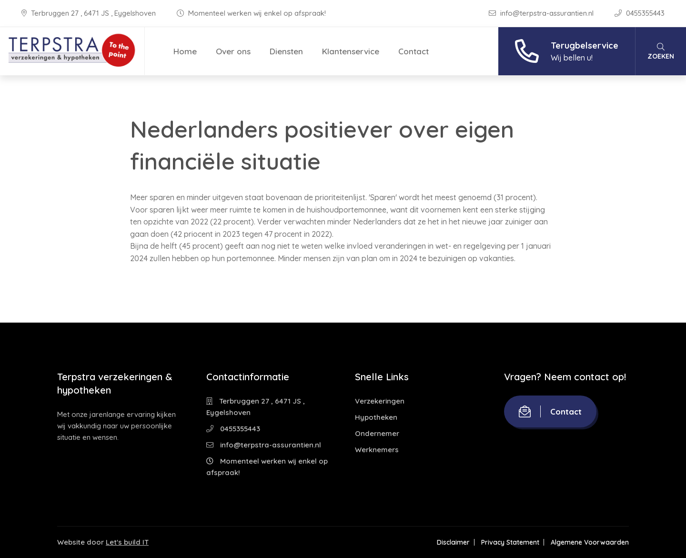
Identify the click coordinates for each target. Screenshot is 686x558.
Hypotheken (376, 417)
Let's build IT (127, 542)
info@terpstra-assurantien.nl (542, 13)
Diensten (286, 51)
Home (185, 51)
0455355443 (640, 13)
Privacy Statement (510, 542)
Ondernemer (377, 433)
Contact (413, 51)
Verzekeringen (379, 401)
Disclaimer (453, 542)
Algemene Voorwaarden (590, 542)
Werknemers (377, 449)
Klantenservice (350, 51)
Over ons (233, 51)
